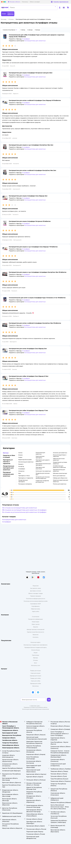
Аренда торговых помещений (35, 629)
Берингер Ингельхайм (25, 459)
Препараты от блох (24, 475)
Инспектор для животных (25, 462)
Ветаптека (35, 686)
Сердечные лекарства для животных (42, 481)
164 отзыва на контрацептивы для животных (19, 508)
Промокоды (35, 655)
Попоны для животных (59, 484)
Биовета (20, 464)
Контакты (35, 637)
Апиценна (21, 471)
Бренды (35, 657)
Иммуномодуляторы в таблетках (59, 455)
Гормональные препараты (40, 457)
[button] (10, 30)
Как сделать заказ (35, 588)
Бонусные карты (35, 642)
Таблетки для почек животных (59, 459)
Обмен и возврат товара (35, 593)
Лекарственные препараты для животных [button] (8, 468)
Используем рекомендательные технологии (35, 709)
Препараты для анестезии (40, 468)
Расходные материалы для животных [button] (8, 474)
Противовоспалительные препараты (43, 464)
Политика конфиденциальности (35, 598)
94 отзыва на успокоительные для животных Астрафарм (24, 512)
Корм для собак (35, 681)
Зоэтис (20, 452)
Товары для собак (35, 678)
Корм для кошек (35, 673)
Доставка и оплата (35, 591)
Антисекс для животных (60, 452)
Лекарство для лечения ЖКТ (43, 474)
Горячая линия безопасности (35, 632)
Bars (19, 473)
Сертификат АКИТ (35, 603)
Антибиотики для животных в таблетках (59, 466)
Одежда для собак (35, 683)
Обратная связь (35, 609)
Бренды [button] (6, 453)
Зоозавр (3, 19)
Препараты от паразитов (25, 478)
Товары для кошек (35, 670)
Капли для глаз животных (43, 471)
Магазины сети (35, 665)
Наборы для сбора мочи (60, 478)
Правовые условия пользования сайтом (35, 707)
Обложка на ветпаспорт (60, 473)
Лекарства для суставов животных (60, 463)
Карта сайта (35, 611)
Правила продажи (35, 596)
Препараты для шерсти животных (42, 460)
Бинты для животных (59, 475)
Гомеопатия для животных (40, 453)
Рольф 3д (21, 466)
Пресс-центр (35, 624)
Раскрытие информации (35, 619)
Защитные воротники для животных (60, 480)
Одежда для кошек (35, 675)
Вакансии (35, 634)
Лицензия (35, 585)
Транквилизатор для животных (59, 470)
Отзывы (11, 19)
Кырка (20, 457)
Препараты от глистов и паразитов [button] (8, 461)
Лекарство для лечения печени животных (43, 477)
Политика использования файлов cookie (35, 601)
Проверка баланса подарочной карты (35, 647)
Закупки (35, 627)
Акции (35, 652)
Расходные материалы (25, 484)
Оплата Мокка (35, 650)
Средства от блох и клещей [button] (9, 456)
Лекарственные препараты (23, 480)
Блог (35, 663)
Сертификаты (36, 606)
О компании (35, 616)
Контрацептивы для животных (14, 519)
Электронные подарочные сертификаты (35, 645)
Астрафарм (21, 468)
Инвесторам (35, 621)
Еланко (20, 455)
